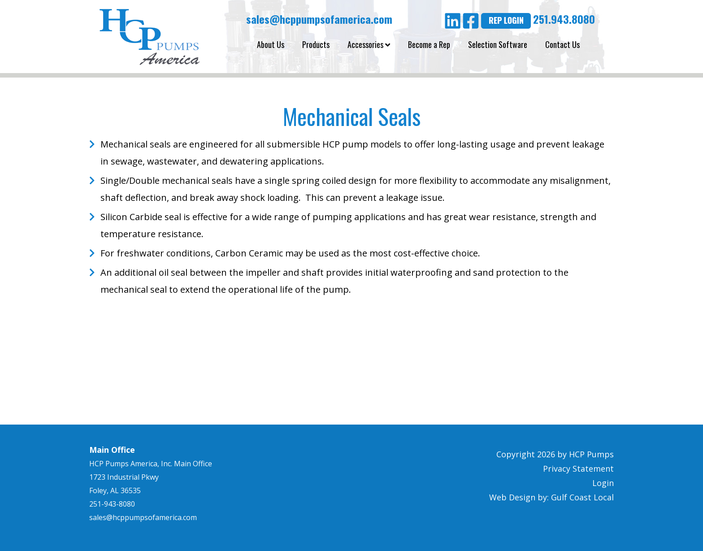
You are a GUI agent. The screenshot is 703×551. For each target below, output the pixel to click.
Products (316, 44)
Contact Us (562, 44)
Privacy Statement (578, 468)
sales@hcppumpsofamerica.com (317, 19)
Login (603, 482)
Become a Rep (429, 44)
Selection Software (497, 44)
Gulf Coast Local (582, 497)
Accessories (368, 44)
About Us (270, 44)
